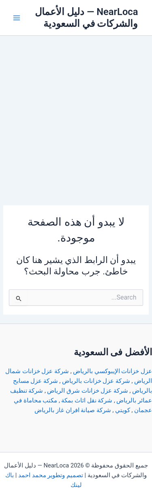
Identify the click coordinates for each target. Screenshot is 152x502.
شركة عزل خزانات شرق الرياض (87, 390)
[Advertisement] (76, 116)
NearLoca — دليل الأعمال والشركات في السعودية (86, 17)
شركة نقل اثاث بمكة (86, 400)
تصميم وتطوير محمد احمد (50, 475)
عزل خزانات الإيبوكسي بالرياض (112, 371)
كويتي (122, 410)
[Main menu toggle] (16, 17)
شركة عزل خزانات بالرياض (96, 381)
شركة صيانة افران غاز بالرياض (72, 410)
